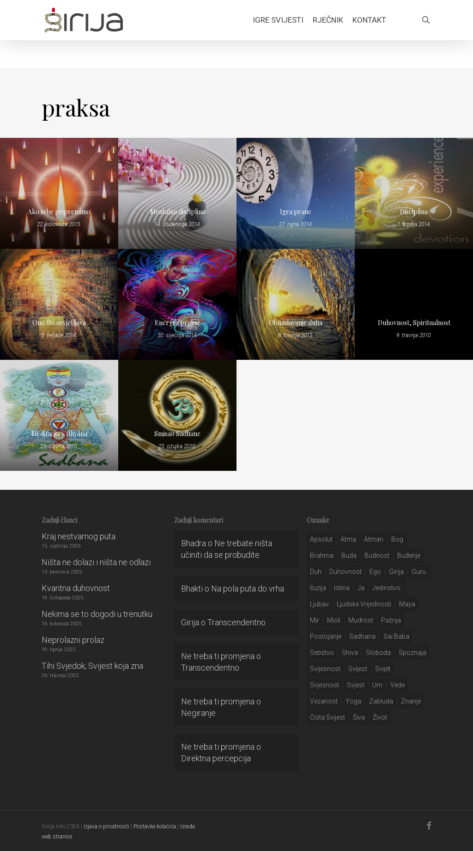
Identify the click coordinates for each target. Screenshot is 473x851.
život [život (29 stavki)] (380, 717)
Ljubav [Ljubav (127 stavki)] (319, 604)
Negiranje (198, 713)
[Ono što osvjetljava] (59, 304)
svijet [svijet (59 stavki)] (382, 668)
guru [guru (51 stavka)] (419, 571)
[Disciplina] (414, 193)
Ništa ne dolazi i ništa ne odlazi (96, 562)
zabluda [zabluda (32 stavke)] (381, 701)
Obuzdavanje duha (295, 322)
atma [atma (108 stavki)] (348, 539)
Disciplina (414, 211)
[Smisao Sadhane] (177, 415)
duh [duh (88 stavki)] (315, 571)
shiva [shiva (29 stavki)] (350, 652)
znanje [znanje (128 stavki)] (411, 701)
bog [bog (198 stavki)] (397, 539)
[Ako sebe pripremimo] (59, 193)
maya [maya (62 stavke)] (407, 604)
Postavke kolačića (154, 826)
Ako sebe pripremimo (59, 211)
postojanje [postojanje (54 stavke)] (325, 636)
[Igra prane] (295, 193)
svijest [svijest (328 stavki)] (357, 668)
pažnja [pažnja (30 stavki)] (391, 620)
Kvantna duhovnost (76, 588)
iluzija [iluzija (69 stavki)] (318, 588)
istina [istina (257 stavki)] (342, 588)
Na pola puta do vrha (247, 588)
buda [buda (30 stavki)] (349, 555)
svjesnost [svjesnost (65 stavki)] (324, 685)
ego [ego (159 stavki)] (375, 571)
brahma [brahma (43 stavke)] (322, 555)
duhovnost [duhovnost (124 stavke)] (345, 571)
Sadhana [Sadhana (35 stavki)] (362, 636)
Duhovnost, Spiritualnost (414, 322)
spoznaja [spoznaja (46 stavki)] (412, 652)
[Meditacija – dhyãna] (59, 415)
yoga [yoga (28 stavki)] (353, 701)
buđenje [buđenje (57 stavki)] (408, 555)
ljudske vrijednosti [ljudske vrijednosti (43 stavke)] (364, 604)
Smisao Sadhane (177, 433)
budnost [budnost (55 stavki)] (376, 555)
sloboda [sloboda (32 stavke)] (378, 652)
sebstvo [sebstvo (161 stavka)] (322, 652)
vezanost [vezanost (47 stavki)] (324, 701)
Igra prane (295, 211)
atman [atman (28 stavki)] (373, 539)
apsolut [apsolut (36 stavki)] (321, 539)
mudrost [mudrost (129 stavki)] (360, 620)
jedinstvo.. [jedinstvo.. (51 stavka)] (387, 588)
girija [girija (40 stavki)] (396, 571)
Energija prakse (177, 322)
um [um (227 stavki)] (377, 685)
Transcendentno (236, 622)
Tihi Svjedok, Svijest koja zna (92, 666)
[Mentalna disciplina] (177, 193)
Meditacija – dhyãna (59, 433)
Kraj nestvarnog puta (78, 536)
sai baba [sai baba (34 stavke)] (396, 636)
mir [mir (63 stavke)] (314, 620)
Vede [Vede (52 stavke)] (397, 685)
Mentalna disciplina (177, 211)
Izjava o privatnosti (106, 826)
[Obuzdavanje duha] (295, 304)
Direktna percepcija (216, 758)
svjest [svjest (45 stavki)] (355, 685)
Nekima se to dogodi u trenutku (97, 614)
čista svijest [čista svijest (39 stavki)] (327, 717)
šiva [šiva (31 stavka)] (359, 717)
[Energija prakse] (177, 304)
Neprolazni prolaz (73, 640)
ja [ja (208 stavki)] (361, 588)
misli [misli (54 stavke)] (333, 620)
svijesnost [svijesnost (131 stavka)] (325, 668)
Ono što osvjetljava (59, 322)
